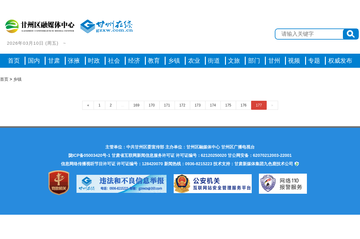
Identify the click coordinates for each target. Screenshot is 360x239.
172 (182, 105)
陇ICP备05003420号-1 (89, 155)
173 (198, 105)
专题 (314, 60)
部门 (254, 60)
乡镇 (174, 60)
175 (228, 105)
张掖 (74, 60)
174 (213, 105)
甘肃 (54, 60)
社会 (114, 60)
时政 (94, 60)
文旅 (234, 60)
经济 (134, 60)
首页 (14, 60)
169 (137, 105)
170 (152, 105)
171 (167, 105)
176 (244, 105)
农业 (194, 60)
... (122, 105)
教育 (154, 60)
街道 (214, 60)
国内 (34, 60)
